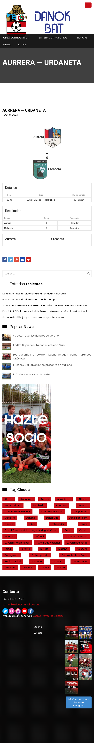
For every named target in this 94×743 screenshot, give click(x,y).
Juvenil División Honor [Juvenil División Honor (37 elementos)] (17, 542)
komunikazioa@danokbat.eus (21, 604)
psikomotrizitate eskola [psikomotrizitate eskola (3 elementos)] (74, 555)
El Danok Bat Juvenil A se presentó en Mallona (42, 365)
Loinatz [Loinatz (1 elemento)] (44, 549)
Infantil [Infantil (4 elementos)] (40, 536)
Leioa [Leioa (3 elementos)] (8, 549)
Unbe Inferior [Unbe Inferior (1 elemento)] (80, 561)
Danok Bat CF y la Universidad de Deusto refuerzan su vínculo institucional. (44, 311)
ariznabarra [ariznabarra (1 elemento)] (63, 499)
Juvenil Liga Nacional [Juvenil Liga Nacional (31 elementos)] (48, 542)
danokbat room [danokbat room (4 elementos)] (78, 517)
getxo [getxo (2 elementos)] (67, 530)
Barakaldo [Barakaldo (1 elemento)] (38, 505)
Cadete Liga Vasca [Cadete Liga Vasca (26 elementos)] (52, 511)
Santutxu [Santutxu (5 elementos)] (57, 561)
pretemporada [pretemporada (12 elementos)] (40, 555)
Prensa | (8, 44)
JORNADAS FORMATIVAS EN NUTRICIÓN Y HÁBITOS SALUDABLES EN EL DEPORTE (44, 305)
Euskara (22, 44)
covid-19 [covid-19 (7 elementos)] (10, 517)
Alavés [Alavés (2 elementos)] (8, 499)
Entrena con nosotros (53, 37)
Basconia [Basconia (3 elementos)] (61, 505)
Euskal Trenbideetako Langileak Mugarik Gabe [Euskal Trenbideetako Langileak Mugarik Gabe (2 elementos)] (30, 530)
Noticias (82, 37)
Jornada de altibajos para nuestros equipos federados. (33, 317)
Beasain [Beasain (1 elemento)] (83, 505)
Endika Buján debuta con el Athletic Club (39, 345)
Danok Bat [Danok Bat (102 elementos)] (52, 517)
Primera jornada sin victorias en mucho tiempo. (29, 299)
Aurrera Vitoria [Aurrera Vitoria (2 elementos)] (13, 505)
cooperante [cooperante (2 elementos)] (80, 511)
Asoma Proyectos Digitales (48, 616)
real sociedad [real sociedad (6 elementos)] (13, 561)
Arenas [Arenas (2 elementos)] (45, 499)
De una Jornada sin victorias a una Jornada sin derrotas (34, 293)
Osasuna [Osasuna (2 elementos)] (82, 549)
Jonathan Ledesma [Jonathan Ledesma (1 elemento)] (76, 536)
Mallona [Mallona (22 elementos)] (62, 549)
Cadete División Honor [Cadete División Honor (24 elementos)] (17, 511)
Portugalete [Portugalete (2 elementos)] (11, 555)
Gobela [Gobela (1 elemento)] (83, 530)
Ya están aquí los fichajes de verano (36, 336)
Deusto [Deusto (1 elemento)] (9, 524)
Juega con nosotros (16, 37)
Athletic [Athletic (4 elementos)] (83, 499)
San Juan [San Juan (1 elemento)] (36, 561)
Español (38, 627)
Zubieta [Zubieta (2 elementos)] (60, 567)
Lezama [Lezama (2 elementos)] (25, 549)
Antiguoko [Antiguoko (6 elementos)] (26, 499)
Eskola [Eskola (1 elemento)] (84, 524)
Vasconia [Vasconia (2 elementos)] (28, 567)
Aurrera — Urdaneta (24, 110)
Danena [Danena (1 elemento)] (30, 517)
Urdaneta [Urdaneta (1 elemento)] (10, 567)
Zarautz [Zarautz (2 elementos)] (44, 567)
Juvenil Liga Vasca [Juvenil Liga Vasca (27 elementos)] (77, 542)
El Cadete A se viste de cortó (31, 374)
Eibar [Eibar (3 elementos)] (32, 524)
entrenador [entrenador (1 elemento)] (58, 524)
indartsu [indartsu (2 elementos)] (9, 536)
